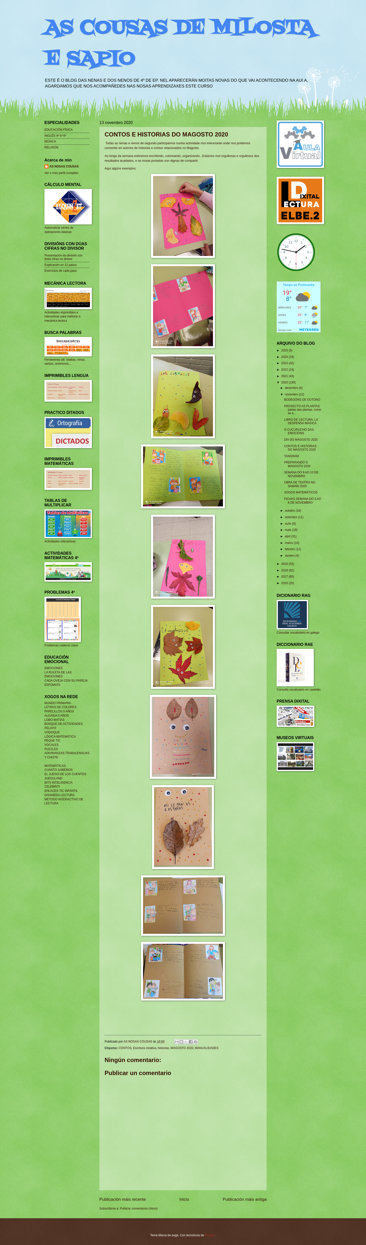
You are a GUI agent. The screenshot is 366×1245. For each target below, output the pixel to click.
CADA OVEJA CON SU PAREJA (66, 680)
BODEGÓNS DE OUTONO (302, 399)
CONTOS (125, 1048)
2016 (285, 583)
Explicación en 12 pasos (60, 265)
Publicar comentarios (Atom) (139, 1208)
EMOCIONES (53, 668)
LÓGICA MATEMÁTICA (60, 736)
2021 (285, 376)
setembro (291, 517)
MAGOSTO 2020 (182, 1048)
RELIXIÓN (51, 147)
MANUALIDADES (206, 1048)
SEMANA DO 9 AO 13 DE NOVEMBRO (301, 474)
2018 (285, 570)
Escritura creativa (144, 1048)
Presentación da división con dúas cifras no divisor (63, 257)
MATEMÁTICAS (55, 766)
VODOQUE (52, 732)
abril (288, 536)
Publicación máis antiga (245, 1199)
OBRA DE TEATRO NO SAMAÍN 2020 (299, 484)
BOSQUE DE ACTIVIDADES (63, 724)
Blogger (210, 1235)
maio (288, 530)
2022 (285, 369)
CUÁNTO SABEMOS (58, 770)
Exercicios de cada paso (60, 270)
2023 (285, 363)
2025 (285, 350)
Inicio (184, 1199)
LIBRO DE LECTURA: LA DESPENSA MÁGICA (301, 421)
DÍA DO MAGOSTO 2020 (301, 439)
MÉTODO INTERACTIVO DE (63, 799)
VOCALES (51, 745)
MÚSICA (50, 141)
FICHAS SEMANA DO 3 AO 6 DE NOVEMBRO (302, 500)
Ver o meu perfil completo (61, 173)
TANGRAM (291, 456)
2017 (285, 576)
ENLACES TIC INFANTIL (61, 791)
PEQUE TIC (52, 740)
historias (163, 1048)
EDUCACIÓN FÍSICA (58, 129)
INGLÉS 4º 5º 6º (55, 135)
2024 (285, 357)
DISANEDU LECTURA (59, 795)
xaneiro (290, 555)
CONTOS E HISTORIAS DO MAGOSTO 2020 (300, 447)
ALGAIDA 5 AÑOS (56, 715)
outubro (290, 510)
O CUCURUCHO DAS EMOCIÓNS (299, 431)
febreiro (290, 549)
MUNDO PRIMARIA (57, 703)
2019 (285, 564)
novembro (292, 394)
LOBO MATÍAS (54, 720)
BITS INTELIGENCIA (58, 782)
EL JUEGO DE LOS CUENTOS (65, 774)
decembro (292, 388)
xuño (288, 523)
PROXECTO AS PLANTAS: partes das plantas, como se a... (302, 409)
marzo (289, 543)
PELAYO (50, 728)
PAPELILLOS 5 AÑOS (59, 711)
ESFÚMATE (52, 685)
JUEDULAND (53, 778)
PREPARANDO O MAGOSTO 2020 (297, 464)
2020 (285, 382)
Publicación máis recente (122, 1199)
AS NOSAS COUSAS (64, 166)
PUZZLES (51, 749)
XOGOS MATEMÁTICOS (301, 492)
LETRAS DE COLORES (60, 707)
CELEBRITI (52, 786)
